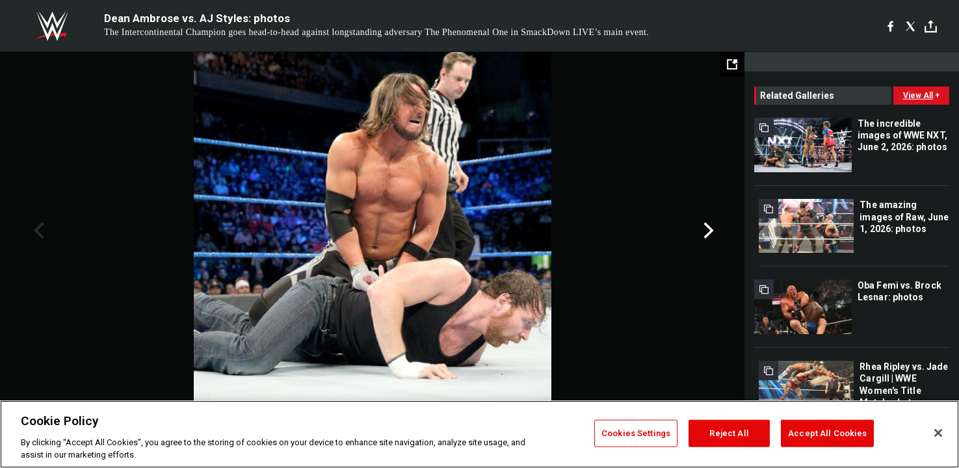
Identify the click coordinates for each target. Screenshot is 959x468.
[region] (479, 434)
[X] (910, 26)
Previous (37, 230)
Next (707, 230)
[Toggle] (931, 26)
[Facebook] (890, 26)
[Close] (938, 433)
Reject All (728, 433)
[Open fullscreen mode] (732, 64)
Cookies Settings (635, 433)
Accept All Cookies (827, 433)
